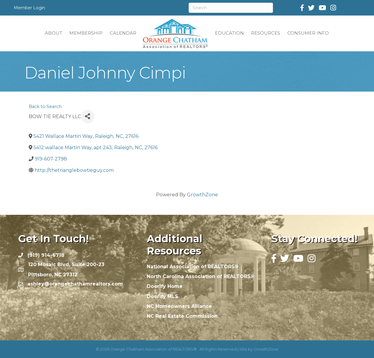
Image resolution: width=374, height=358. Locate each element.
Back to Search (45, 106)
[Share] (87, 116)
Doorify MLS (162, 296)
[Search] (231, 8)
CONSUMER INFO (308, 33)
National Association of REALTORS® (193, 266)
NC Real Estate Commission (182, 316)
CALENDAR (123, 33)
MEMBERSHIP (86, 33)
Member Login (29, 7)
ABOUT (53, 33)
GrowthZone (202, 194)
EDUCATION (229, 33)
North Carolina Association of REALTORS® (200, 276)
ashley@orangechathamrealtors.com (75, 284)
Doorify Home (165, 286)
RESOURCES (265, 33)
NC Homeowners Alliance (179, 306)
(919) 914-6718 (46, 255)
